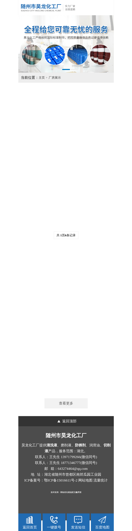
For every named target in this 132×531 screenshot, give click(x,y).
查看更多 (66, 414)
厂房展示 (55, 77)
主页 (42, 77)
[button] (57, 69)
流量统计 (100, 491)
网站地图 (85, 491)
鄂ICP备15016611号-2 (60, 491)
